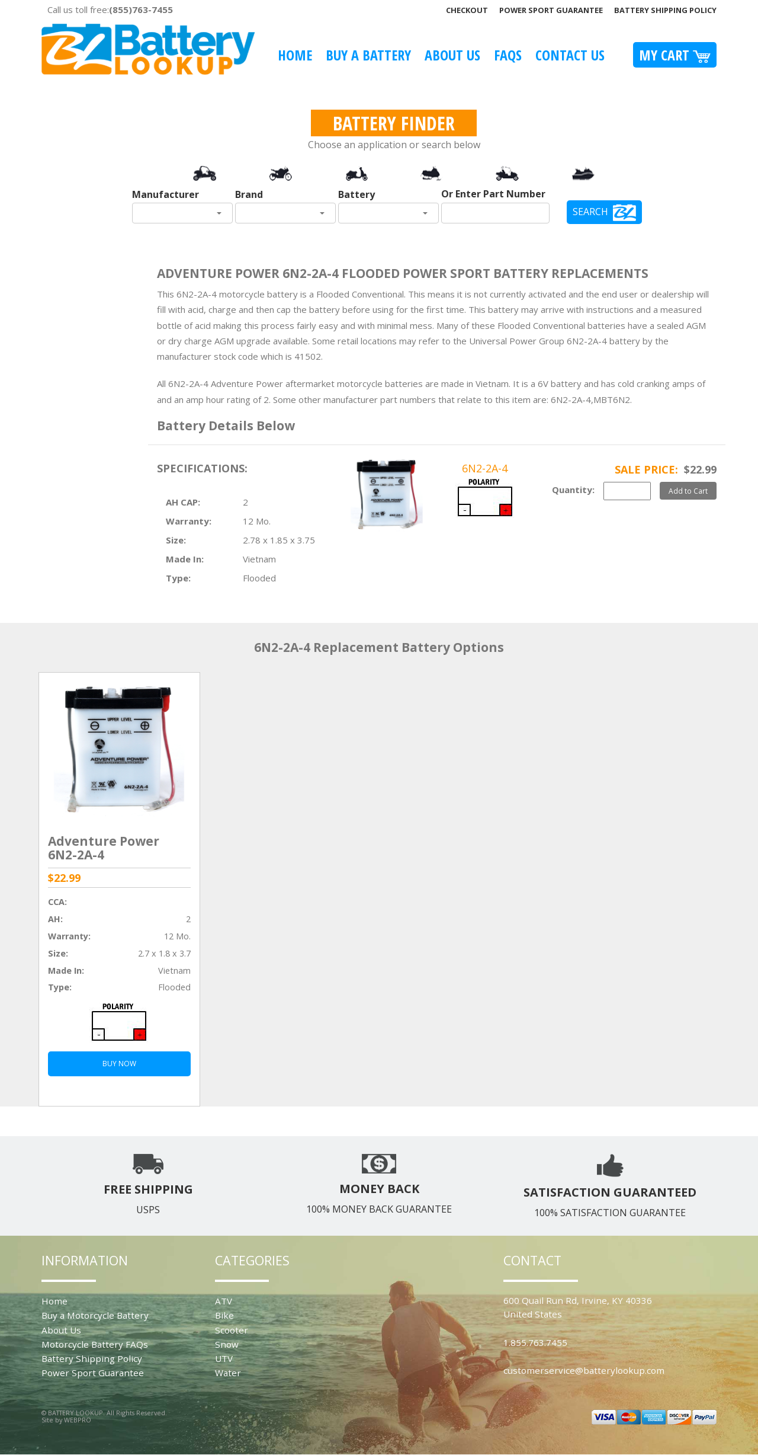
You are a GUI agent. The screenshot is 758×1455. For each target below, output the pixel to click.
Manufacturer (165, 194)
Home (295, 55)
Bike (224, 1315)
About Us (452, 55)
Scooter (231, 1330)
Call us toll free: (110, 9)
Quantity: (573, 489)
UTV (224, 1358)
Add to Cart (688, 490)
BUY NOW (119, 1064)
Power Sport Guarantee (551, 10)
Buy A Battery (368, 55)
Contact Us (570, 55)
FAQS (508, 55)
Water (228, 1373)
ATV (223, 1301)
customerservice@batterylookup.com (583, 1370)
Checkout (467, 10)
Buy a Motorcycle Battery (95, 1315)
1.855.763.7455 (535, 1342)
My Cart (675, 55)
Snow (227, 1344)
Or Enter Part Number (493, 193)
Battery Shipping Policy (665, 10)
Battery (356, 194)
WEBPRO (77, 1419)
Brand (249, 194)
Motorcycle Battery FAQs (94, 1344)
